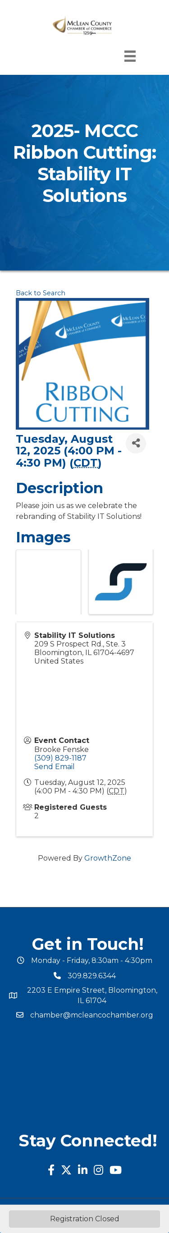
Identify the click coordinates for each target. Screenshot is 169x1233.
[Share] (136, 443)
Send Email (54, 766)
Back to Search (40, 293)
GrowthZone (107, 858)
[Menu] (130, 56)
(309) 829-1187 (60, 758)
